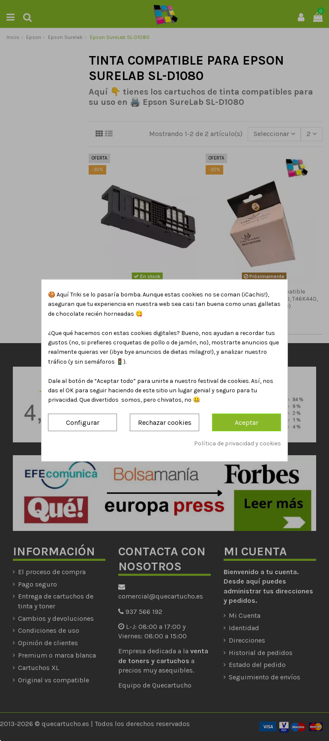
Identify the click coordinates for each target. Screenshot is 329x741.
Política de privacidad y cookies (237, 443)
